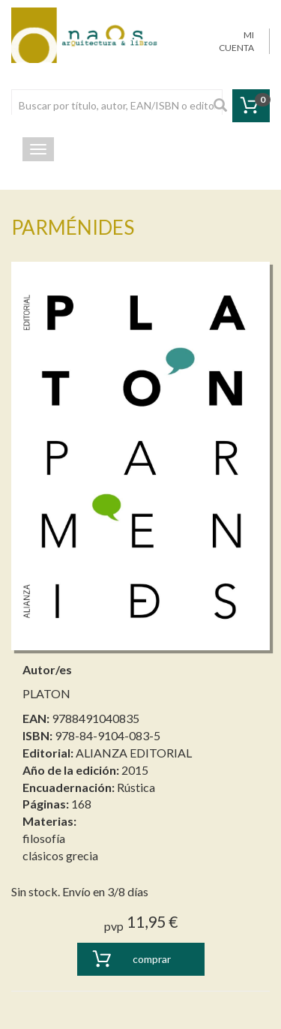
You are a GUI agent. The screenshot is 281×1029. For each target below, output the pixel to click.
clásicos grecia (60, 855)
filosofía (43, 838)
